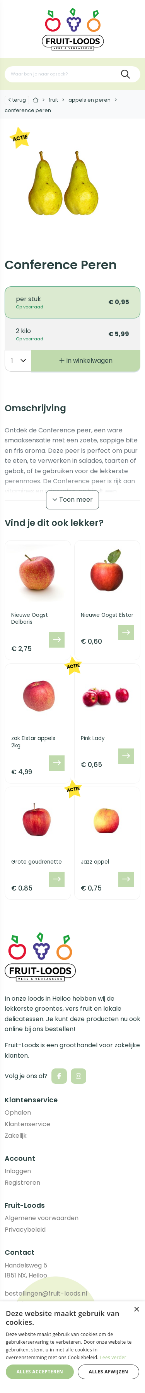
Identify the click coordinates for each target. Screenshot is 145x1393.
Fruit (53, 100)
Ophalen (18, 1112)
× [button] (136, 1310)
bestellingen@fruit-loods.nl (46, 1293)
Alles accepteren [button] (40, 1371)
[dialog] (72, 1347)
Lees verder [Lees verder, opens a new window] (113, 1357)
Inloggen (18, 1171)
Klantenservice (27, 1124)
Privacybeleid (25, 1229)
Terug (17, 100)
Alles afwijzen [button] (108, 1371)
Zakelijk (16, 1135)
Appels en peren (89, 100)
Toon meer (72, 499)
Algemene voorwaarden (41, 1218)
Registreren (22, 1182)
